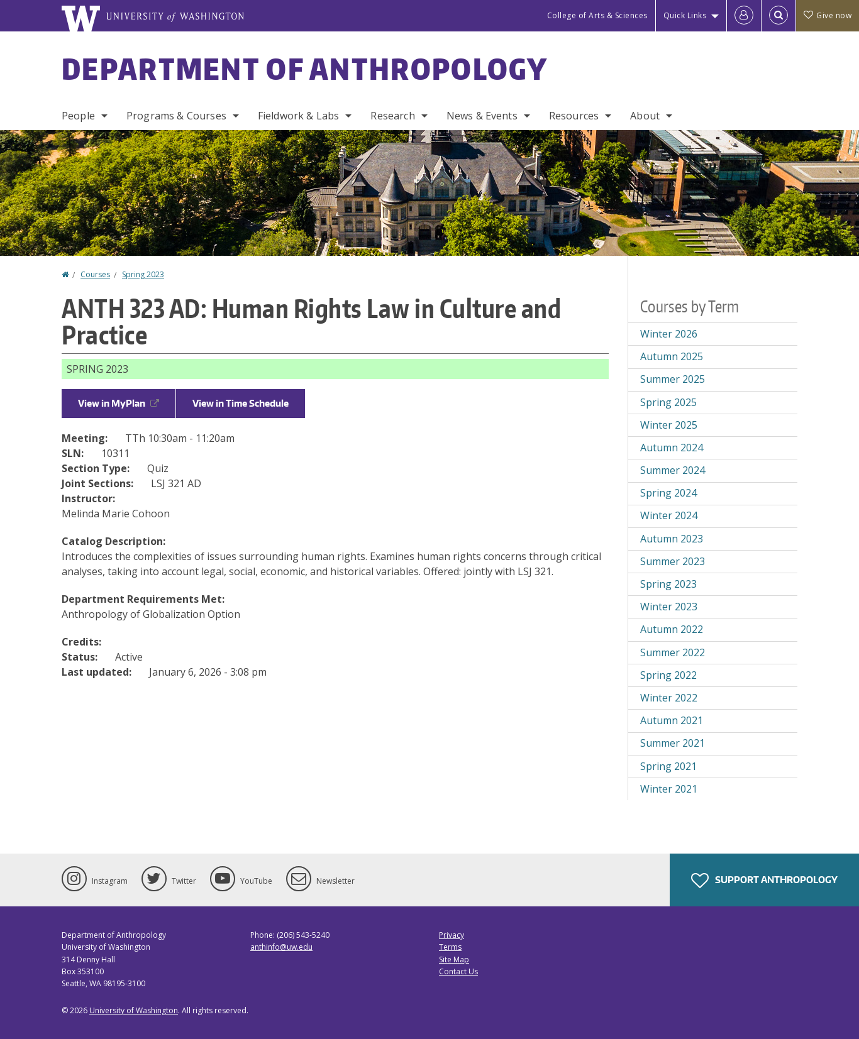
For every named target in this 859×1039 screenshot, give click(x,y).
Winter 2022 (668, 698)
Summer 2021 (672, 743)
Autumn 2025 (671, 356)
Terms (450, 947)
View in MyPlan (118, 403)
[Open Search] (778, 15)
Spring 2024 (668, 493)
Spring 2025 (668, 402)
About (645, 116)
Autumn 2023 (671, 539)
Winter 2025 (668, 425)
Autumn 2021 (671, 720)
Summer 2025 (672, 379)
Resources (574, 116)
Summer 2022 (672, 652)
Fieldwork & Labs (299, 116)
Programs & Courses (176, 116)
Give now (827, 15)
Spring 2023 (143, 274)
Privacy (451, 935)
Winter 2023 (668, 606)
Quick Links (685, 15)
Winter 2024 (668, 515)
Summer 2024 (672, 470)
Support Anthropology (764, 880)
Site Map (454, 959)
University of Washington (133, 1010)
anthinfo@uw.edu (281, 947)
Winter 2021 (668, 789)
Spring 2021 (668, 766)
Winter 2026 (668, 334)
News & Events (482, 116)
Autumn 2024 (671, 447)
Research (392, 116)
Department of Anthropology (305, 68)
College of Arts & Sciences (597, 15)
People (78, 116)
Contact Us (458, 971)
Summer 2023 (672, 561)
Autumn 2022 (671, 629)
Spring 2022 (668, 675)
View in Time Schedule (240, 403)
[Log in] (744, 15)
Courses (95, 274)
